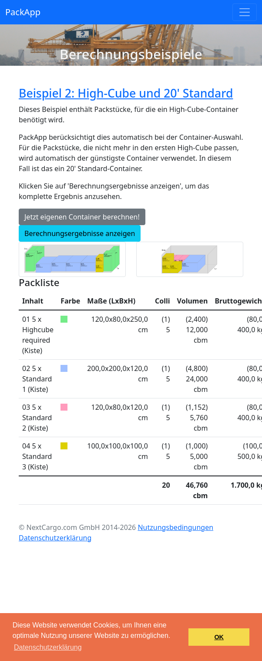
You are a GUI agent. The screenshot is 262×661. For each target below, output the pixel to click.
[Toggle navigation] (244, 12)
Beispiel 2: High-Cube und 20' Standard (126, 93)
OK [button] (219, 637)
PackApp (22, 12)
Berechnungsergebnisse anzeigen (79, 233)
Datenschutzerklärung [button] (48, 647)
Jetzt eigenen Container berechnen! (82, 217)
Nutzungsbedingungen (175, 527)
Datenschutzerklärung (55, 538)
